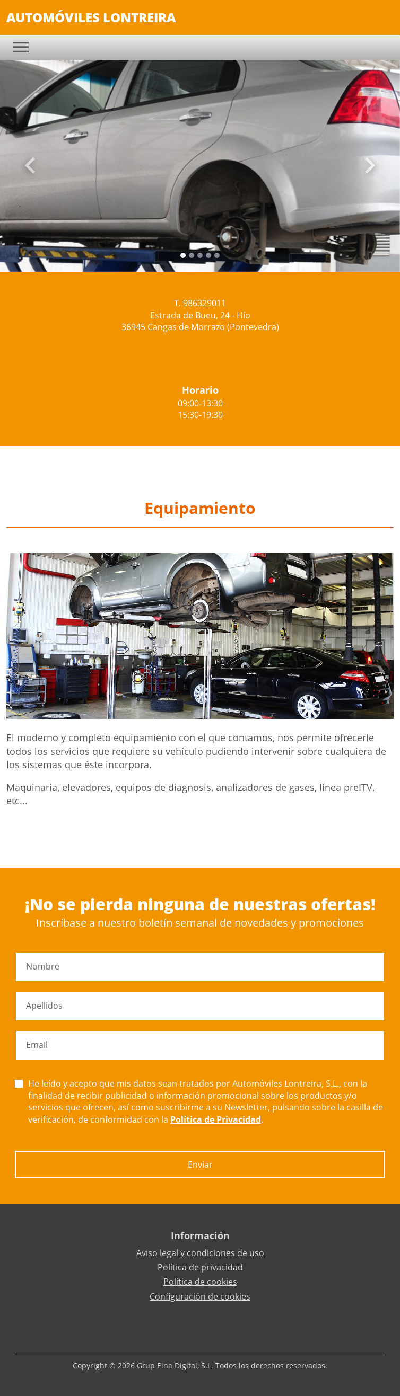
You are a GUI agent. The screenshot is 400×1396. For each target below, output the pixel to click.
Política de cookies (200, 1281)
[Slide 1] (191, 255)
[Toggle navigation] (20, 47)
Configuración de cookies (200, 1296)
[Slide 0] (183, 255)
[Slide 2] (200, 255)
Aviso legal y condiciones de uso (200, 1253)
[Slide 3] (208, 255)
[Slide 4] (217, 255)
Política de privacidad (200, 1267)
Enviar (200, 1164)
